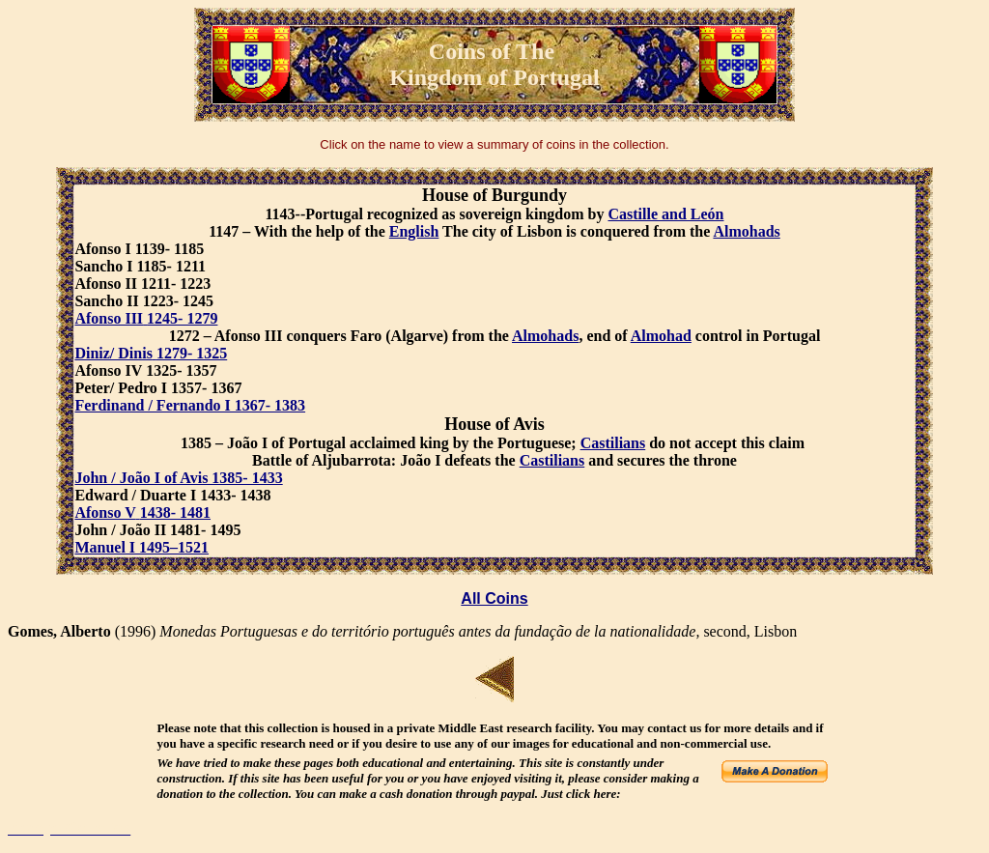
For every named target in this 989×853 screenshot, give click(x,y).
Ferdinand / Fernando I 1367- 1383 (189, 405)
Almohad (661, 335)
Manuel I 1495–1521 (141, 547)
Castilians (613, 443)
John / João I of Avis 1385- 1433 (178, 477)
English (414, 231)
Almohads (746, 231)
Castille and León (665, 214)
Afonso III (108, 318)
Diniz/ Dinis (113, 353)
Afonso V (104, 512)
